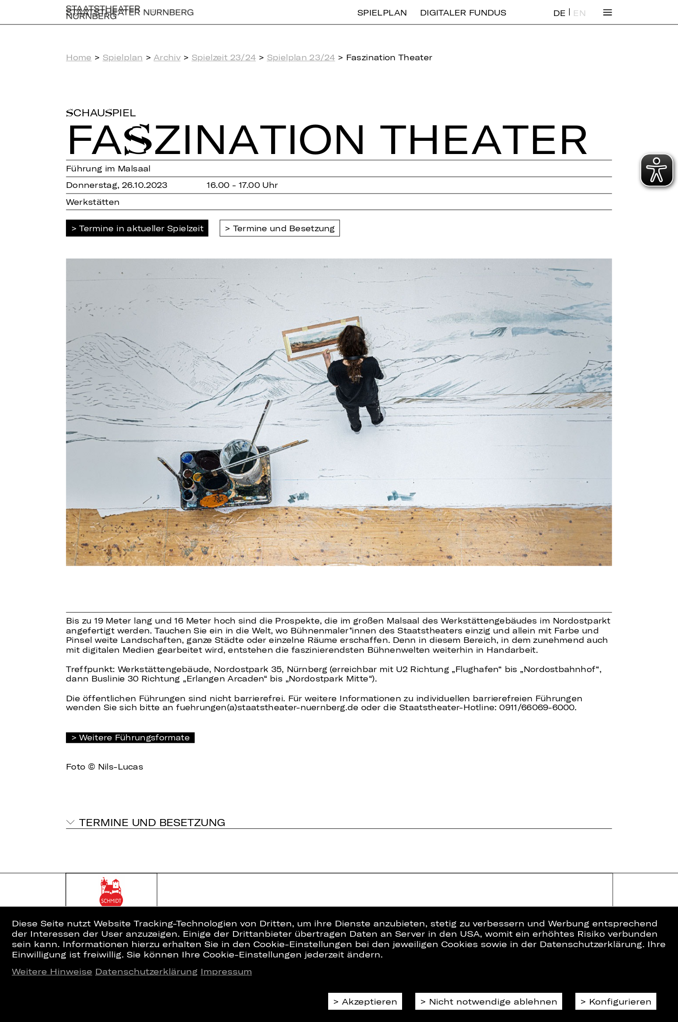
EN (579, 20)
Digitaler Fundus (463, 20)
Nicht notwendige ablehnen (493, 1001)
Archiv (166, 57)
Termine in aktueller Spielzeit (141, 228)
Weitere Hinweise (52, 971)
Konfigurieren (620, 1001)
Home (78, 57)
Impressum (226, 971)
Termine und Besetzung (284, 228)
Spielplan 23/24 (301, 57)
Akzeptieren (369, 1001)
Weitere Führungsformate (134, 737)
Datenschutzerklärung (146, 971)
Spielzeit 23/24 (224, 57)
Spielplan (382, 20)
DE (559, 20)
